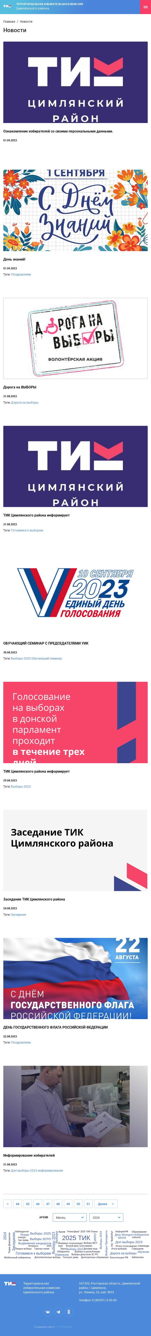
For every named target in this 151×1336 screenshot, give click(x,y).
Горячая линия (41, 1249)
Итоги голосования (126, 1246)
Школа (122, 1237)
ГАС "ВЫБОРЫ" (112, 1239)
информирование (50, 1170)
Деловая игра (90, 1249)
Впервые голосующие (70, 1243)
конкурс (22, 1237)
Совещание (138, 1249)
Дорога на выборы (24, 402)
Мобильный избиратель (17, 1257)
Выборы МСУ (90, 1243)
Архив (61, 1232)
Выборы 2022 (74, 1249)
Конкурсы (33, 1246)
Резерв (24, 1234)
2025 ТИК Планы (89, 1232)
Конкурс (96, 1252)
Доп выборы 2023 (24, 1170)
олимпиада (143, 1246)
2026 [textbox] (96, 1217)
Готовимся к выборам (27, 530)
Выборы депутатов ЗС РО (84, 1254)
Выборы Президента (106, 1243)
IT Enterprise (65, 1327)
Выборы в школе (83, 1252)
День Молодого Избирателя (132, 1234)
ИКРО (95, 1237)
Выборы (56, 1237)
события (136, 1237)
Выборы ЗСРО (40, 1238)
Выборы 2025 (40, 1233)
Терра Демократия (9, 1243)
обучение (143, 1252)
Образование (138, 1232)
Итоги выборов (119, 1249)
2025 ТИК (76, 1238)
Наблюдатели (22, 1232)
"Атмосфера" (73, 1232)
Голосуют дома (70, 1257)
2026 (49, 1246)
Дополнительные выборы (47, 1257)
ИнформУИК (121, 1232)
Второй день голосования (79, 1246)
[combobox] (70, 1217)
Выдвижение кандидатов (34, 1243)
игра (60, 1246)
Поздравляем (21, 274)
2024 (5, 1236)
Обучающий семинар (46, 658)
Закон (63, 1249)
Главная (9, 21)
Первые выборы (23, 1249)
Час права (23, 1240)
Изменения (62, 1254)
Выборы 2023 (21, 658)
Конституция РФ (119, 1257)
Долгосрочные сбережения (94, 1257)
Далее (102, 1204)
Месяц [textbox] (60, 1217)
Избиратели (63, 1252)
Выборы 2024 (100, 1240)
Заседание (18, 914)
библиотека (138, 1257)
